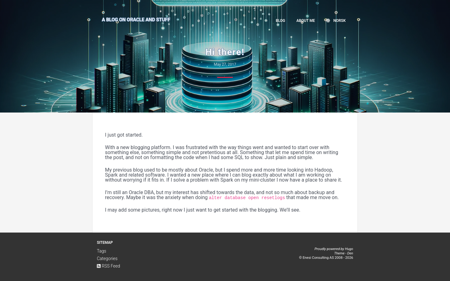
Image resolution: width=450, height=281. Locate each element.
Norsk (336, 20)
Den (350, 253)
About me (306, 20)
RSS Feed (108, 265)
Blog (280, 20)
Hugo (349, 249)
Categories (107, 258)
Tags (101, 250)
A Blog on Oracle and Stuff (136, 20)
